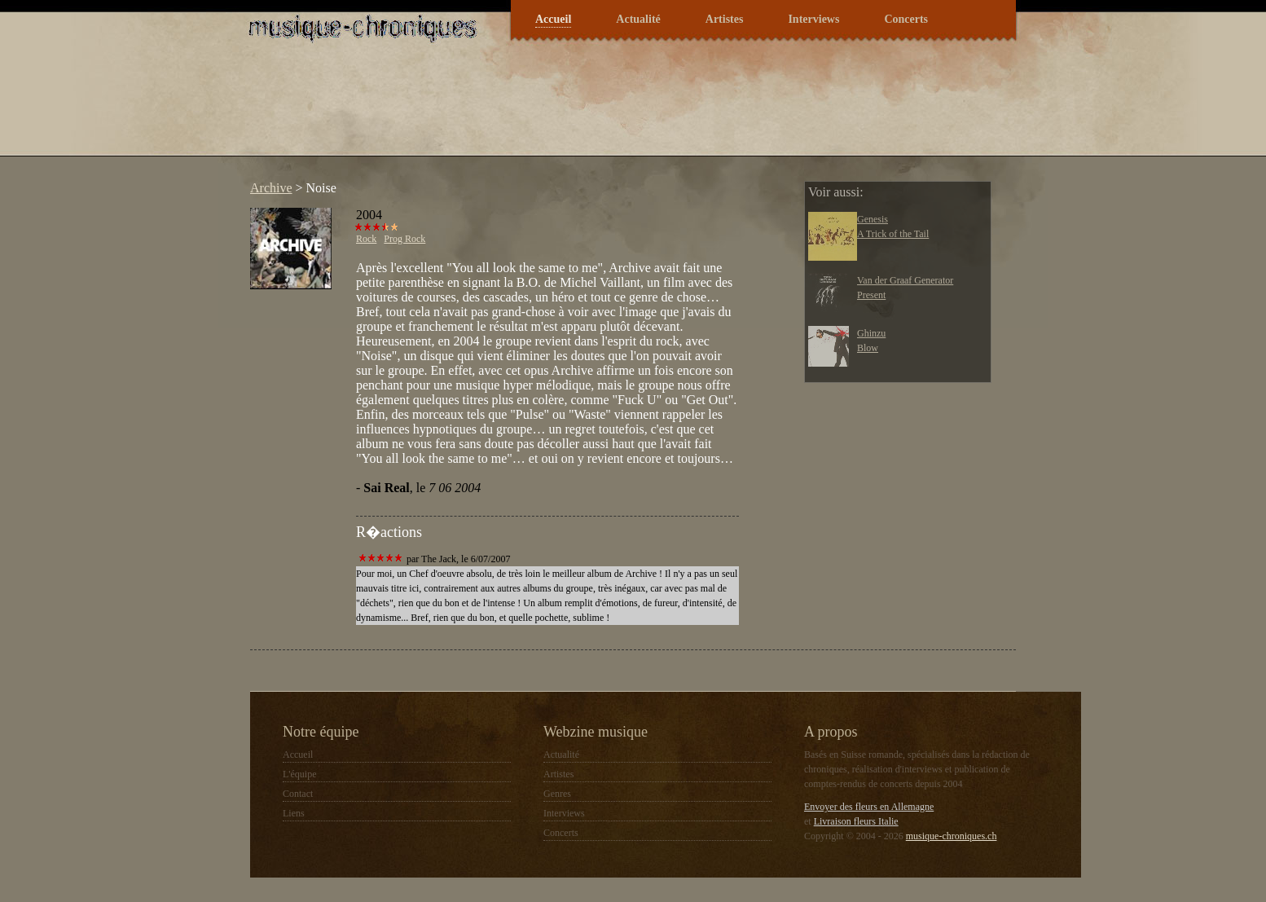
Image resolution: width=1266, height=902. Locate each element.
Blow (867, 348)
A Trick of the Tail (893, 234)
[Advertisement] (538, 109)
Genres (557, 793)
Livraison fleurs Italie (856, 821)
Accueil (553, 19)
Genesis (872, 219)
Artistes (725, 19)
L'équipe (299, 774)
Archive (271, 188)
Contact (298, 793)
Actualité (638, 19)
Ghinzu (871, 333)
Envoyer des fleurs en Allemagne (869, 806)
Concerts (906, 19)
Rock (366, 238)
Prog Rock (404, 238)
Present (871, 295)
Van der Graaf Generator (905, 280)
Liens (294, 813)
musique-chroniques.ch (951, 836)
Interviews (813, 19)
